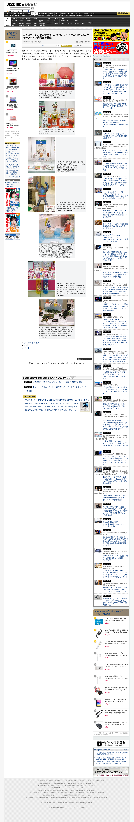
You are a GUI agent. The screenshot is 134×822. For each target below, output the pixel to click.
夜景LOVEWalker (72, 797)
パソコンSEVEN (42, 18)
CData (56, 23)
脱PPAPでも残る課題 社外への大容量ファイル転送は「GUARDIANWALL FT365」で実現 (115, 123)
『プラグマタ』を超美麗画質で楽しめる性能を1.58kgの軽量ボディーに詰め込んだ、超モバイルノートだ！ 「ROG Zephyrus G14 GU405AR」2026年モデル (115, 89)
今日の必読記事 (46, 795)
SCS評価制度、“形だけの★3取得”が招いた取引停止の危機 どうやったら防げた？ (115, 106)
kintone (28, 23)
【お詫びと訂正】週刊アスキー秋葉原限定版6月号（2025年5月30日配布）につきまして (111, 762)
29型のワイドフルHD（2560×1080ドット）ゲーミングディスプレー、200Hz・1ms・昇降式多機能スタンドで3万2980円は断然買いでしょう (115, 323)
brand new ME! (79, 788)
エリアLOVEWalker (39, 797)
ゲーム (93, 13)
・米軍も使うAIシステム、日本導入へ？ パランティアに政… (12, 160)
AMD (21, 21)
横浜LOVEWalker (50, 797)
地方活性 (72, 15)
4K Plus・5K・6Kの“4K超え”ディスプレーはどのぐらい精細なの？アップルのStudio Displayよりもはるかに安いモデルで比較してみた (115, 74)
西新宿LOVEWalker (61, 797)
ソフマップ (35, 25)
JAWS (14, 23)
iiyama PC (64, 783)
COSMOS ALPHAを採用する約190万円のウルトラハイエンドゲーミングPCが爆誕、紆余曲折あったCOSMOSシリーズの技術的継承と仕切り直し (115, 341)
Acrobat (21, 23)
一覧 (58, 45)
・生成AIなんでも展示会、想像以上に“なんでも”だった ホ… (12, 166)
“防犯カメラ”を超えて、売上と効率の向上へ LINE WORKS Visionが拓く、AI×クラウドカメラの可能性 (115, 153)
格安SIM (17, 15)
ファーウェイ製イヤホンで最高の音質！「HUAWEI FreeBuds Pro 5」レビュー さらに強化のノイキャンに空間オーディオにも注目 (115, 290)
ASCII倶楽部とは (14, 177)
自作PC (63, 13)
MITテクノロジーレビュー (85, 795)
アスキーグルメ (33, 15)
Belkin (76, 21)
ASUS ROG (28, 21)
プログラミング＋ (73, 792)
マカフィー (15, 25)
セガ (26, 345)
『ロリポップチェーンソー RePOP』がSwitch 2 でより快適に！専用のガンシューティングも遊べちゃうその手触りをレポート (115, 574)
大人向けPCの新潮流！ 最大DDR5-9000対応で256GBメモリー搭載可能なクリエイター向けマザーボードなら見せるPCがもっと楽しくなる (115, 511)
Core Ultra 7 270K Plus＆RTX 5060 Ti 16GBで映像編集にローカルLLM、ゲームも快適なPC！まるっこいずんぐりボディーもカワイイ (115, 460)
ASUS (56, 18)
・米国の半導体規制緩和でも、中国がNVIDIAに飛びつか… (12, 172)
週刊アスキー (42, 15)
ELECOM (14, 21)
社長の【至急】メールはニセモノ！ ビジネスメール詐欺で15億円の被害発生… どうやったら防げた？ (115, 444)
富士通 (15, 18)
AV (69, 13)
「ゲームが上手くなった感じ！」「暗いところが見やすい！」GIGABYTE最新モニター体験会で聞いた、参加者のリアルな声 (115, 195)
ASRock (49, 21)
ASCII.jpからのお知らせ (102, 750)
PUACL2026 (79, 15)
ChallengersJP (88, 15)
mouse (21, 18)
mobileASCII (73, 795)
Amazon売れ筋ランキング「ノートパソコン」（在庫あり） (12, 34)
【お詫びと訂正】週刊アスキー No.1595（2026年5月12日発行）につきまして (112, 754)
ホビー (57, 13)
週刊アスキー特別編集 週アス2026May (13, 210)
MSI (49, 18)
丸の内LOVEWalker (93, 797)
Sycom (35, 18)
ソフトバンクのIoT (90, 23)
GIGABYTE (35, 21)
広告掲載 (89, 802)
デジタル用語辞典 (64, 795)
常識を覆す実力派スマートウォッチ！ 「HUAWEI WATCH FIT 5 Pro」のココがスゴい (115, 406)
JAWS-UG (47, 785)
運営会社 (71, 802)
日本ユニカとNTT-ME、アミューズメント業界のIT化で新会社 (57, 382)
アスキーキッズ (9, 15)
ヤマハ (77, 23)
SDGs (68, 15)
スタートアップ (85, 13)
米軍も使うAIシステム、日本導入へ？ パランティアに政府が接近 (51, 407)
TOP (31, 780)
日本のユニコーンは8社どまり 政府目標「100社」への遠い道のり (52, 403)
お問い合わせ (80, 802)
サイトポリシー (46, 802)
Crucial (56, 21)
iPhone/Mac (43, 13)
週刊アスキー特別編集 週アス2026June (13, 184)
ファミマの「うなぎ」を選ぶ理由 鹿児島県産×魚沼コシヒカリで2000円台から (116, 226)
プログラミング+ (60, 15)
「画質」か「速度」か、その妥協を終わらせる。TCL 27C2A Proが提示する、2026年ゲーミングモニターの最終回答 (115, 307)
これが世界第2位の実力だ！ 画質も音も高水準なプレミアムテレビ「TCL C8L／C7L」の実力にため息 (115, 167)
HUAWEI (63, 21)
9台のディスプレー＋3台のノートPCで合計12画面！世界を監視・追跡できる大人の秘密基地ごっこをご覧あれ (115, 214)
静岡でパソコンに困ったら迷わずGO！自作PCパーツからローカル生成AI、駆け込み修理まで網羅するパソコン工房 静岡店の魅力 (115, 358)
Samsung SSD (42, 790)
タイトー (28, 348)
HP (63, 18)
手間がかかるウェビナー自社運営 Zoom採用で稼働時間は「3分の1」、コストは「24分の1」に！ (116, 589)
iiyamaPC (28, 18)
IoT (15, 13)
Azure (35, 23)
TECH (28, 13)
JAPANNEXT (28, 25)
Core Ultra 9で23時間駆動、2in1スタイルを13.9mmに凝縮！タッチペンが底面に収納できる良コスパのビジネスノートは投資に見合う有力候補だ (115, 256)
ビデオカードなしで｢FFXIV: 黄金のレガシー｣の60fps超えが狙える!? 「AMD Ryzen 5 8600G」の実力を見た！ (115, 602)
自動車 (51, 13)
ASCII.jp (14, 4)
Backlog (63, 23)
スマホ (78, 13)
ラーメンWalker (29, 797)
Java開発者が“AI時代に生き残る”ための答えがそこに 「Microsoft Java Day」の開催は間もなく (115, 375)
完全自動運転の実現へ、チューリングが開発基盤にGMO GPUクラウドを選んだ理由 (115, 524)
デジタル (29, 4)
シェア (44, 45)
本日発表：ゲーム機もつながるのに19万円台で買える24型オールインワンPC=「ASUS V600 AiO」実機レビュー (70, 400)
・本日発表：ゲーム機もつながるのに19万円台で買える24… (12, 147)
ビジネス (21, 13)
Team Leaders (63, 792)
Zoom (83, 23)
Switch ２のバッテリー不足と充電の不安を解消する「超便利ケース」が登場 (115, 558)
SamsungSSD (41, 21)
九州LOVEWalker (82, 797)
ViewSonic (70, 21)
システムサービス (31, 343)
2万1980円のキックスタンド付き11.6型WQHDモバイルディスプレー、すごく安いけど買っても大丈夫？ (115, 390)
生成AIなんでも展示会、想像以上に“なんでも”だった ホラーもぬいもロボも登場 (57, 410)
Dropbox (49, 23)
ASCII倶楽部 (123, 13)
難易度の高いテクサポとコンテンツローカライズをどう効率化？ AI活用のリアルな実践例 (115, 275)
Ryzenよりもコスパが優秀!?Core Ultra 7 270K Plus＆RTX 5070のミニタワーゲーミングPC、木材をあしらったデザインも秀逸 (115, 182)
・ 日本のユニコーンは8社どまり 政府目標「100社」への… (12, 153)
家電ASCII (24, 15)
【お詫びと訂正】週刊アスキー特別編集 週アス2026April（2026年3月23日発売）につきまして (111, 758)
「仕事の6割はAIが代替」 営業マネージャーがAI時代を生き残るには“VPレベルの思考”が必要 (115, 498)
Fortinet (70, 23)
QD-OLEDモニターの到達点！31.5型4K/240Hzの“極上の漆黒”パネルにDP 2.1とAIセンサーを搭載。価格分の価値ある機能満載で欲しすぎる (115, 541)
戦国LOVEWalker (104, 797)
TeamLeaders (51, 15)
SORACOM (60, 790)
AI (12, 13)
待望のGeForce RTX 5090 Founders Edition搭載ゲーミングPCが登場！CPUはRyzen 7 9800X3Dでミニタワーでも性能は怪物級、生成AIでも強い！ (115, 425)
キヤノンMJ (21, 25)
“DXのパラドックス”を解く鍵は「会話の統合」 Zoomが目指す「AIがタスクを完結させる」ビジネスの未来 (115, 480)
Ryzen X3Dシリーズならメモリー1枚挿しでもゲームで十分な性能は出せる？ (115, 136)
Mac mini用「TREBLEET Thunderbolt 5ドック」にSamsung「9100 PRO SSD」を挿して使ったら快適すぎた (115, 238)
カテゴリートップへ (84, 359)
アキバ (73, 13)
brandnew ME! (42, 25)
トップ (7, 13)
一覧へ (125, 749)
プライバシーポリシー (60, 802)
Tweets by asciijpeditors (101, 56)
